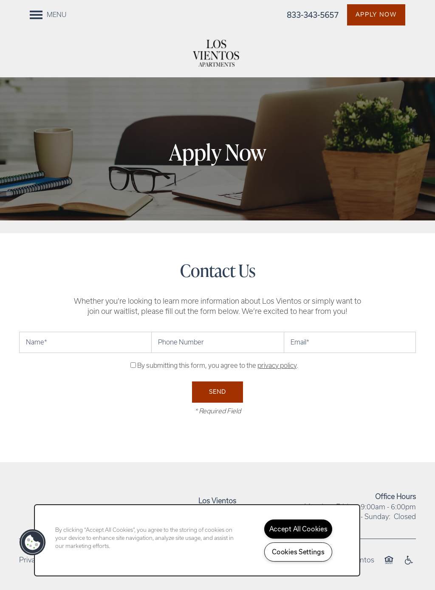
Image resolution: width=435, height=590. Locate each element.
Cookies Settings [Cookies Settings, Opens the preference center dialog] (298, 552)
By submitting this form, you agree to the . (217, 365)
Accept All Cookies (298, 529)
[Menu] (48, 15)
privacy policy (277, 365)
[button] (376, 14)
